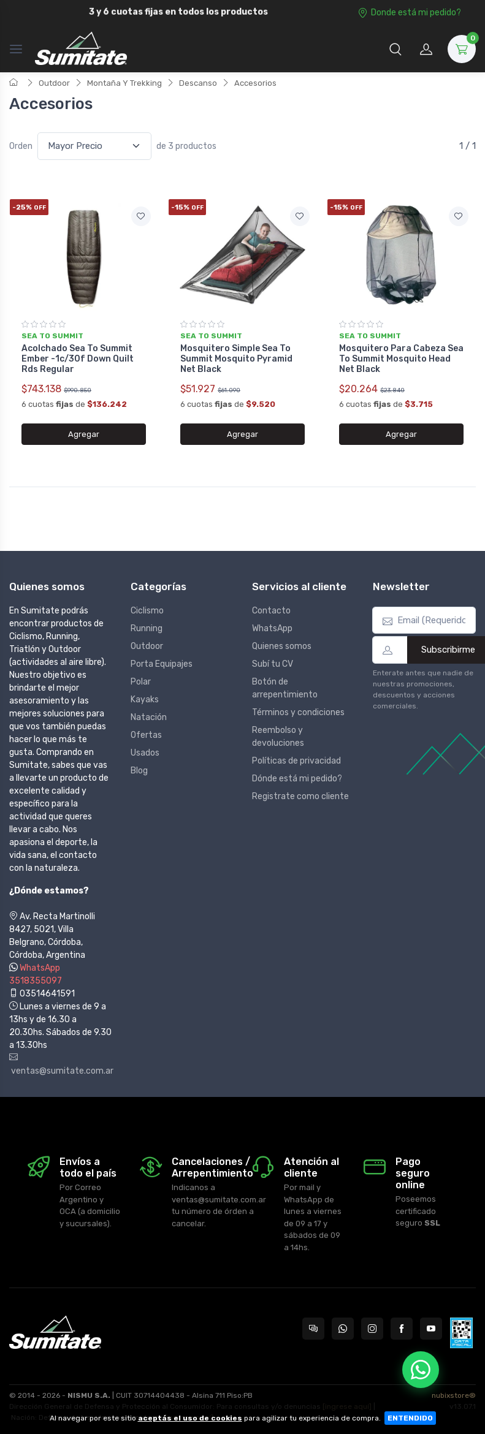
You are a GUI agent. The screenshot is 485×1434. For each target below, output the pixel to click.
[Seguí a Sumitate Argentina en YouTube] (431, 1329)
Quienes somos (281, 646)
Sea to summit (52, 336)
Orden (20, 146)
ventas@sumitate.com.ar (60, 1064)
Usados (145, 753)
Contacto (271, 610)
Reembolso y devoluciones (278, 736)
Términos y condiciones (298, 712)
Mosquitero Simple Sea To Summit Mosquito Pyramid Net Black (236, 358)
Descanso (198, 83)
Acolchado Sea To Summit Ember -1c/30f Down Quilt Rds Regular (77, 358)
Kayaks (145, 699)
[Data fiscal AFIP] (461, 1333)
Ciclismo (147, 610)
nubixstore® (454, 1395)
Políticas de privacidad (296, 761)
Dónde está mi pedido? (297, 778)
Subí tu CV (272, 664)
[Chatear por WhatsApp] (420, 1369)
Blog (139, 770)
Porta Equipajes (162, 664)
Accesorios (255, 83)
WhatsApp (272, 628)
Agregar (83, 434)
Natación (149, 717)
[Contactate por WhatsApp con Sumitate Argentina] (343, 1329)
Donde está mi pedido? (409, 12)
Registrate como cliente (300, 796)
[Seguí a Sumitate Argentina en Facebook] (402, 1329)
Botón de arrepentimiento (285, 688)
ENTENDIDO (410, 1418)
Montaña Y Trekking (124, 83)
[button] (395, 49)
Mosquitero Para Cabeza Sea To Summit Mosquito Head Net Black (401, 358)
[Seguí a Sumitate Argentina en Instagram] (372, 1329)
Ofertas (146, 735)
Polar (141, 682)
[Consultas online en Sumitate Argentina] (313, 1329)
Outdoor (54, 83)
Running (146, 628)
